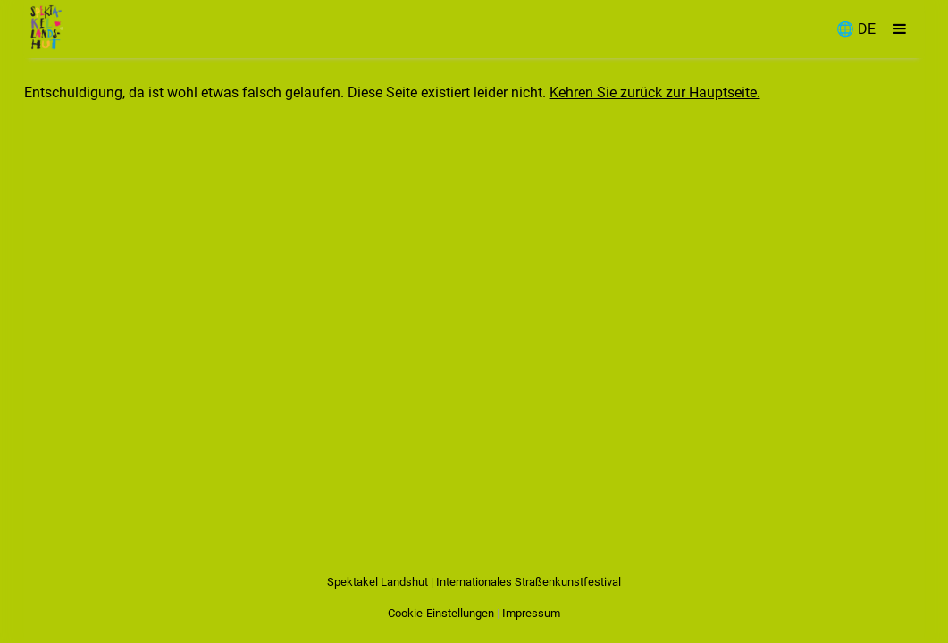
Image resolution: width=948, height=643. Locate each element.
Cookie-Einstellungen (441, 613)
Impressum (531, 613)
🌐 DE (856, 29)
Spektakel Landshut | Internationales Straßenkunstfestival (474, 582)
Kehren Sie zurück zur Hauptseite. (655, 92)
